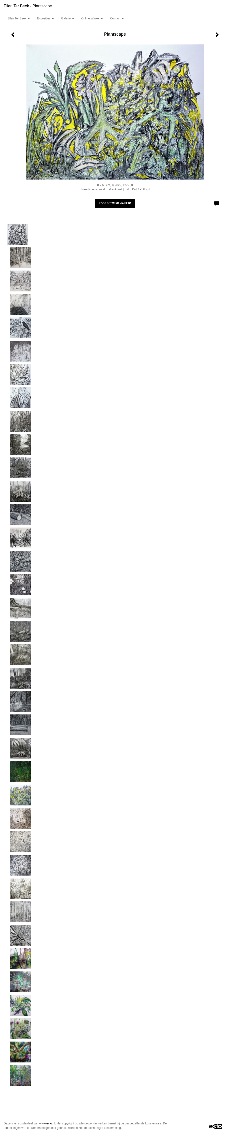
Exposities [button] (45, 18)
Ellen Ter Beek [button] (18, 18)
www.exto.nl (47, 1123)
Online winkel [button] (92, 18)
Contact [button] (117, 18)
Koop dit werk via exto (115, 203)
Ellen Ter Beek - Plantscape (28, 6)
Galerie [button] (67, 18)
